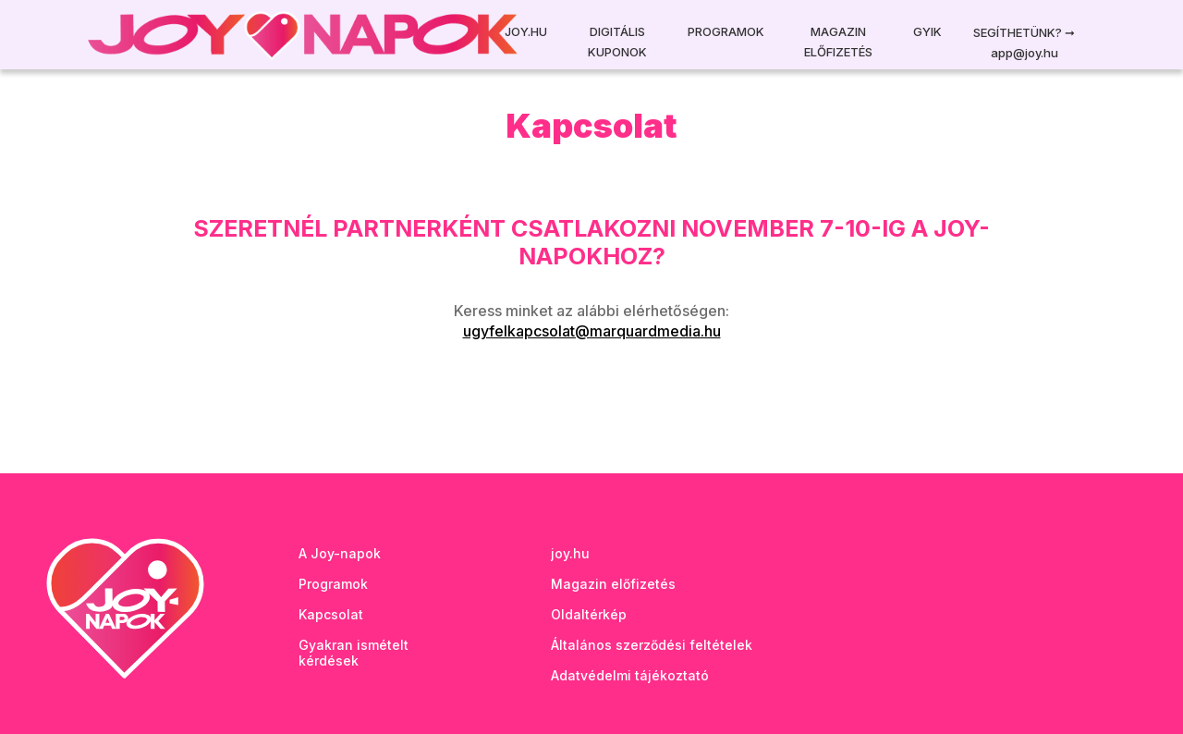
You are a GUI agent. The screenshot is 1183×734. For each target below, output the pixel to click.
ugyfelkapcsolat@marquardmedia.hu (592, 331)
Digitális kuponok (617, 41)
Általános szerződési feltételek (651, 645)
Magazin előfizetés (838, 41)
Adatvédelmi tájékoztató (630, 675)
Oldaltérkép (589, 614)
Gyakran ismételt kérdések (354, 652)
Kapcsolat (331, 614)
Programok (726, 31)
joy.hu (570, 553)
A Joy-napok (340, 553)
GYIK (927, 31)
